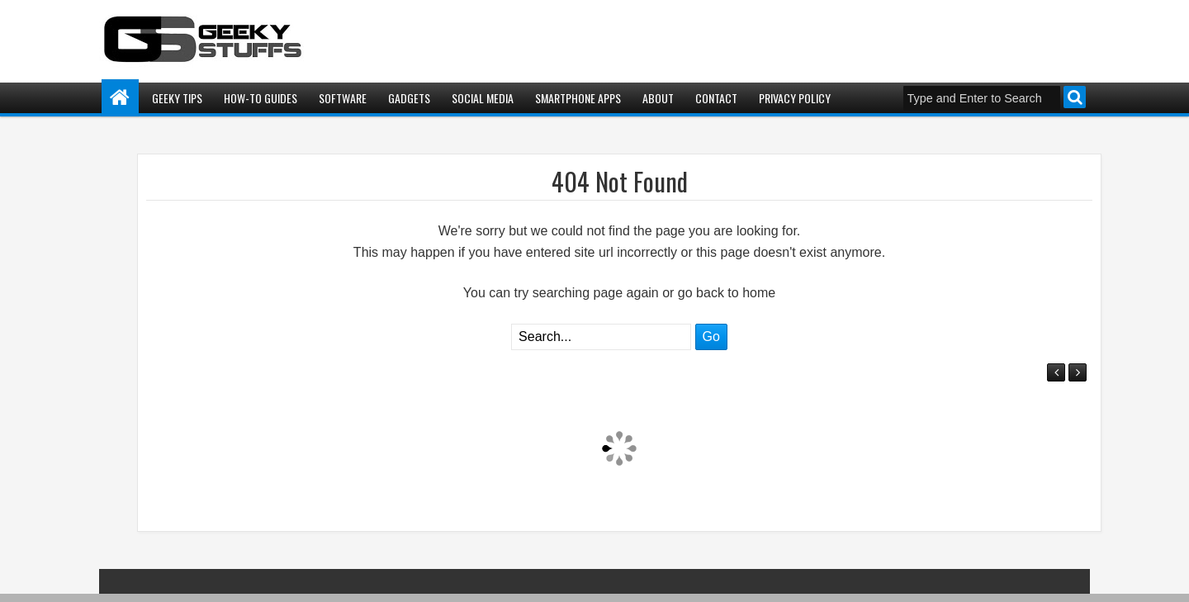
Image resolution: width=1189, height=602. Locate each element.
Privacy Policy (795, 98)
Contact (716, 98)
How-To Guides (260, 98)
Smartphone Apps (578, 98)
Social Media (483, 98)
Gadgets (409, 98)
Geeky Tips (177, 98)
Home (120, 98)
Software (343, 98)
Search (1074, 97)
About (658, 98)
